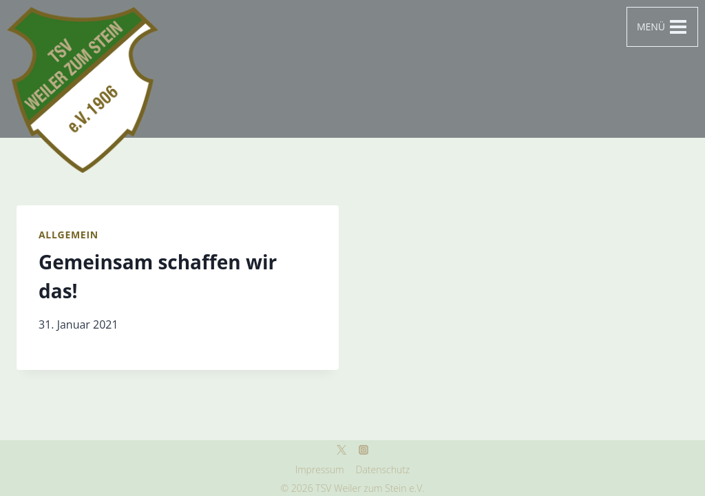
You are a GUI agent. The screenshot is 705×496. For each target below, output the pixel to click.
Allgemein (68, 234)
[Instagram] (363, 449)
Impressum (319, 469)
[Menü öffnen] (662, 27)
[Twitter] (341, 449)
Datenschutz (383, 469)
